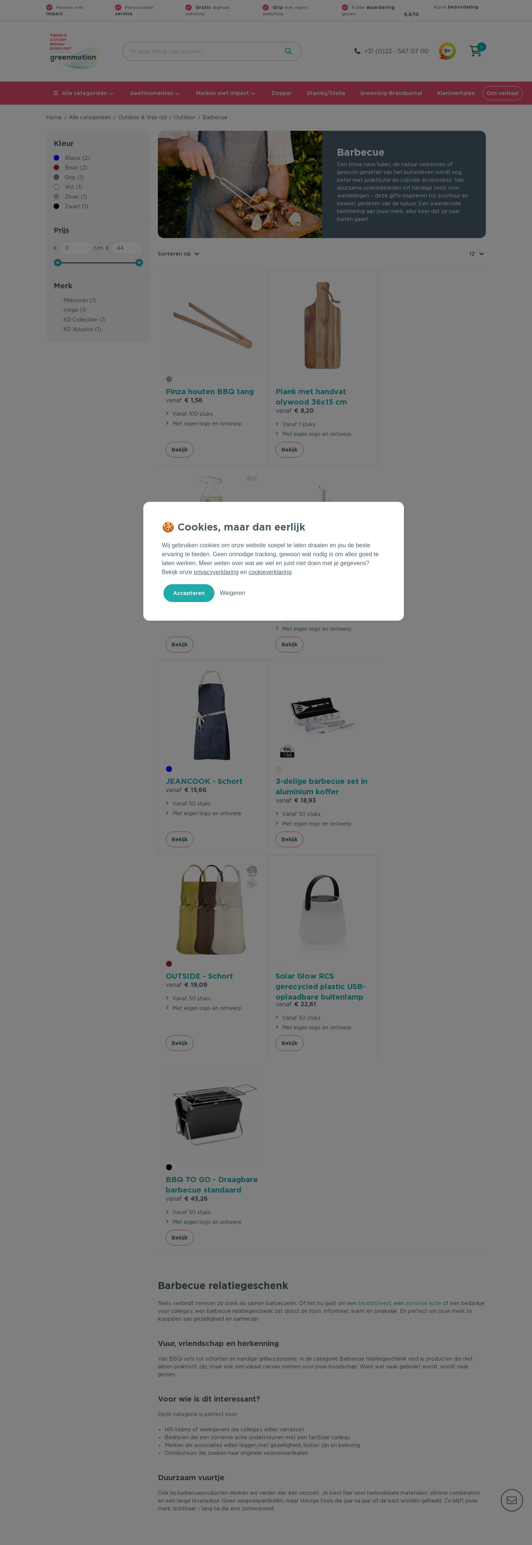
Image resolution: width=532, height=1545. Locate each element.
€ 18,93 (404, 604)
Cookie (437, 1538)
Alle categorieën (80, 93)
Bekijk (180, 449)
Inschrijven (412, 1326)
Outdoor (184, 117)
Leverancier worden (295, 1443)
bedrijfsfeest (375, 912)
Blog (387, 1443)
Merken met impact (222, 93)
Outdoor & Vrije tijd (142, 117)
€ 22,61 (295, 807)
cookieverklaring (270, 572)
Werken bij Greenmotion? (413, 1431)
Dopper (282, 93)
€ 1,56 (184, 399)
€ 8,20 (294, 409)
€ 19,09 (186, 788)
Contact (168, 1407)
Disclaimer (473, 1538)
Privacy (405, 1538)
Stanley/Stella (326, 93)
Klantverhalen (456, 93)
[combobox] (200, 51)
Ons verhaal (503, 93)
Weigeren (232, 593)
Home (54, 117)
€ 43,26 (405, 798)
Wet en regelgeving (183, 1431)
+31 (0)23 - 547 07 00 (396, 51)
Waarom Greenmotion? (411, 1419)
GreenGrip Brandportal (391, 93)
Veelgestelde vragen (184, 1419)
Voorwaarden (366, 1538)
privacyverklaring (216, 572)
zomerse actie (423, 912)
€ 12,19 (403, 399)
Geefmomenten (151, 93)
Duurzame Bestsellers (297, 1431)
